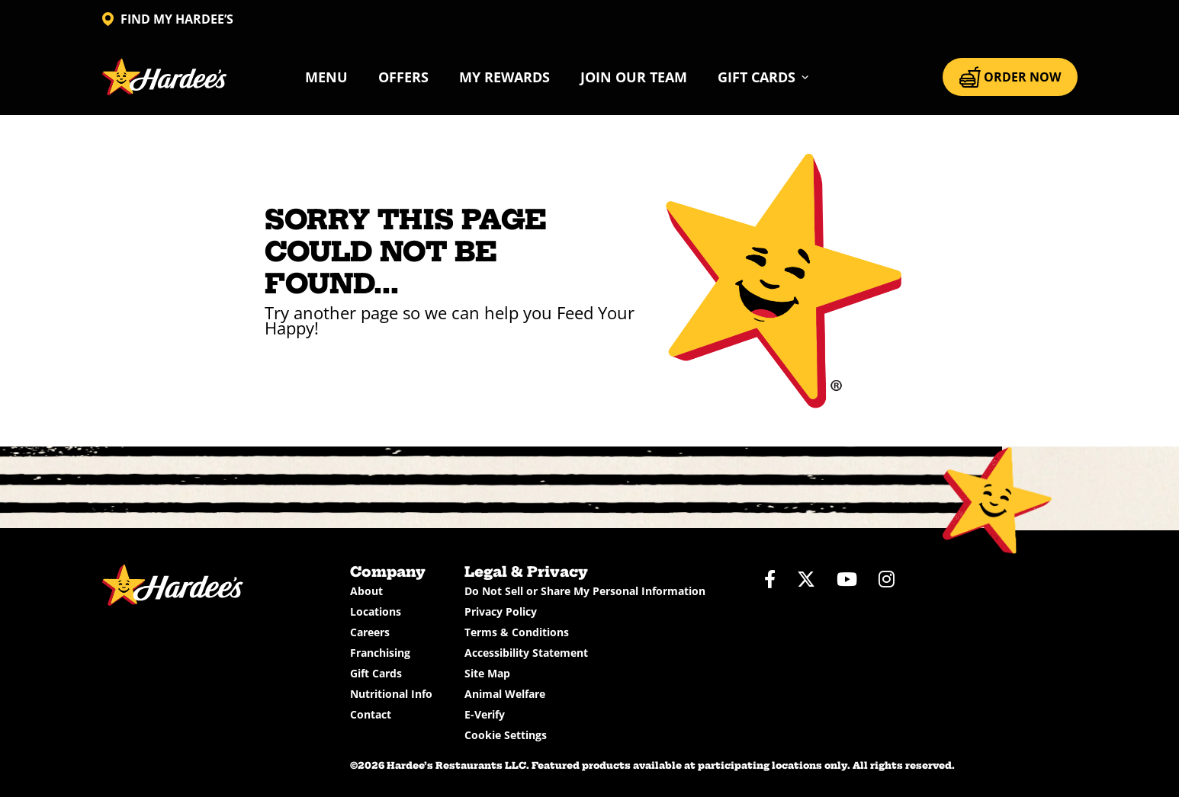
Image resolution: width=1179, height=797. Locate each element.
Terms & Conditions (516, 632)
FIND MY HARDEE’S (167, 19)
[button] (764, 77)
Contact (370, 714)
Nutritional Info (391, 694)
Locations (375, 611)
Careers (370, 632)
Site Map (487, 673)
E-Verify (484, 714)
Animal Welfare (504, 694)
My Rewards (504, 77)
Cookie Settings (505, 735)
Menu (326, 77)
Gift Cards (376, 673)
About (366, 591)
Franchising (380, 652)
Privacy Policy (500, 611)
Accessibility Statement (526, 652)
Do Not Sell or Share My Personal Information (584, 591)
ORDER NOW (1010, 77)
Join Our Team (633, 77)
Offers (403, 77)
